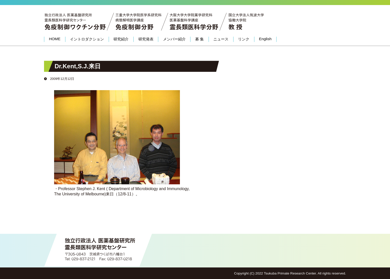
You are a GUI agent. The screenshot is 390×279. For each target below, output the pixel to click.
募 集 (199, 39)
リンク (243, 39)
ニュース (220, 39)
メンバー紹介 (174, 39)
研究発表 (145, 39)
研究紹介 (121, 39)
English (265, 39)
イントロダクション (87, 39)
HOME (55, 39)
